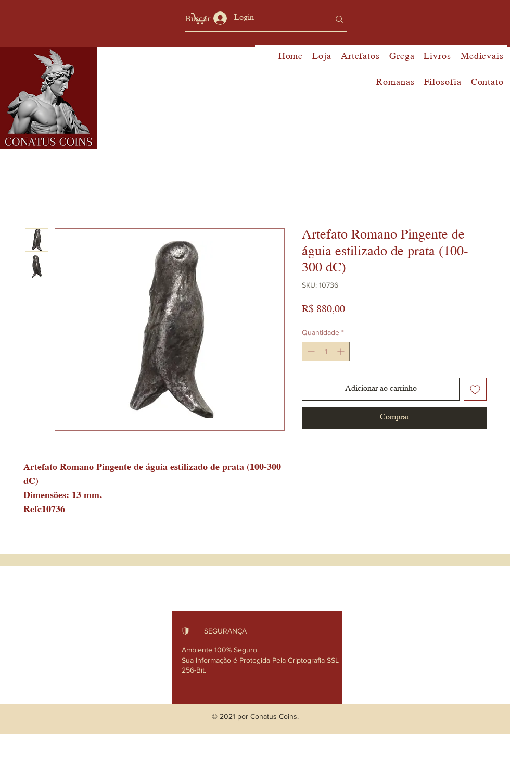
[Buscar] (249, 19)
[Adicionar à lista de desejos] (475, 389)
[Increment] (341, 351)
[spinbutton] (325, 351)
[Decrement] (309, 351)
